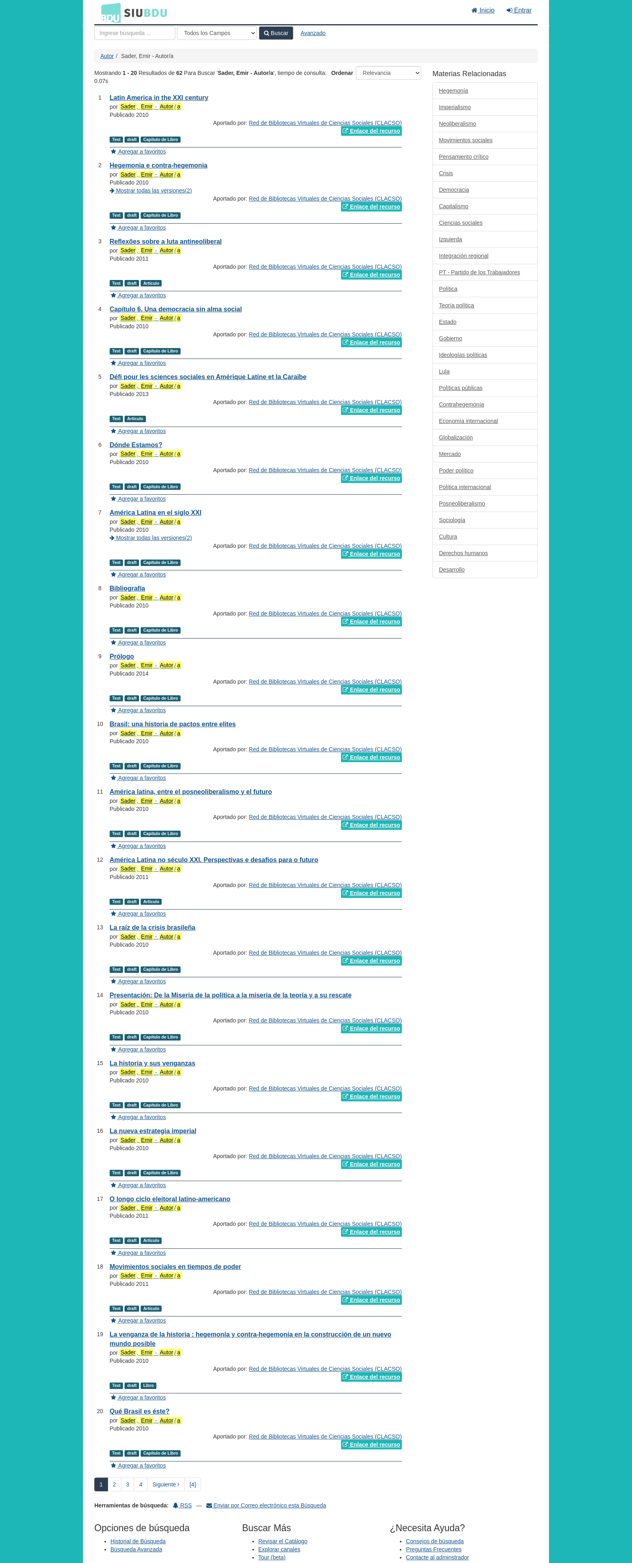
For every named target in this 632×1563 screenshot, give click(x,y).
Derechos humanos (463, 553)
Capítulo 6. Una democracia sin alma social (176, 309)
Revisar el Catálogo (283, 1541)
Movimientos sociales (466, 140)
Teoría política (456, 305)
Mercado (450, 454)
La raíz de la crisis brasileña (152, 927)
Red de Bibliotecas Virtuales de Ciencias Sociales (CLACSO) (325, 123)
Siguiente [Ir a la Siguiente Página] (165, 1484)
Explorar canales (279, 1549)
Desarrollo (452, 569)
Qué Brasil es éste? (140, 1411)
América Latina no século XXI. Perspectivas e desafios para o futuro (214, 859)
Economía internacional (468, 421)
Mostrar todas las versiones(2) (151, 190)
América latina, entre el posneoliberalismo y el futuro (191, 791)
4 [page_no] (140, 1484)
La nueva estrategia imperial (153, 1131)
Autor (107, 56)
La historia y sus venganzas (152, 1063)
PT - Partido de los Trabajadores (479, 272)
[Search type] (217, 33)
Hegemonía (453, 90)
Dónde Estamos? (136, 445)
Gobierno (450, 338)
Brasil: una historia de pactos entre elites (173, 724)
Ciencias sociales (460, 223)
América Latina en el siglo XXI (156, 512)
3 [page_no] (127, 1484)
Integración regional (464, 256)
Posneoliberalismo (462, 503)
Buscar (276, 33)
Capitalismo (453, 206)
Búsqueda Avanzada (136, 1549)
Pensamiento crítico (464, 156)
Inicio (483, 10)
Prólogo (122, 656)
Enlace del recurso (371, 131)
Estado (448, 322)
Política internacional (465, 487)
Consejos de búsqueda (435, 1541)
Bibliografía (127, 588)
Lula (444, 371)
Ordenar (342, 73)
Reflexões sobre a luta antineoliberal (166, 241)
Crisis (446, 173)
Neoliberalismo (457, 123)
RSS (182, 1505)
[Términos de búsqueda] (134, 33)
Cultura (448, 536)
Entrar (519, 10)
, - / (150, 106)
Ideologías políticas (463, 355)
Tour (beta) (272, 1557)
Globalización (456, 437)
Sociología (452, 520)
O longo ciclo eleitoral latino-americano (170, 1199)
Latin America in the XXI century (159, 97)
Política (448, 289)
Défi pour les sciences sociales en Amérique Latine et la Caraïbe (208, 376)
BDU (108, 12)
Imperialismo (455, 107)
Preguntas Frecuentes (434, 1549)
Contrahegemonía (461, 404)
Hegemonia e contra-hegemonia (159, 165)
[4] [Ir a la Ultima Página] (192, 1484)
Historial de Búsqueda (138, 1541)
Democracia (454, 190)
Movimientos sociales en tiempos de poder (175, 1266)
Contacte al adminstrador (437, 1557)
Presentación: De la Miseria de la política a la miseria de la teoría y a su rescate (230, 995)
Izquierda (450, 239)
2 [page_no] (114, 1484)
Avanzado (313, 33)
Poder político (456, 470)
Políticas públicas (460, 388)
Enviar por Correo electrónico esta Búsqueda (266, 1505)
